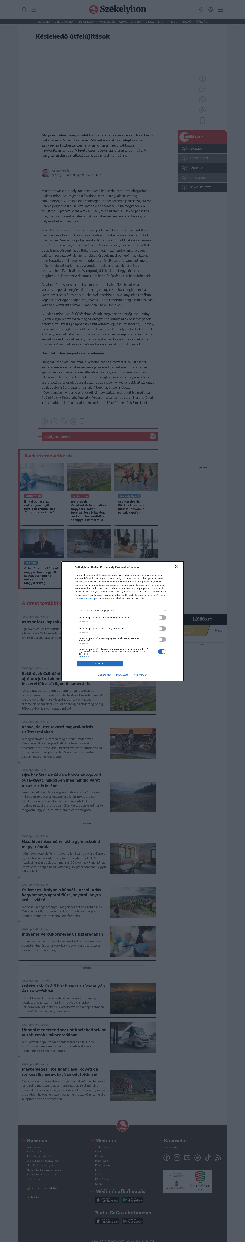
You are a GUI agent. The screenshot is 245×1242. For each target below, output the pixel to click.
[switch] (162, 617)
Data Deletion (104, 675)
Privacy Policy (140, 675)
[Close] (177, 568)
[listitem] (122, 610)
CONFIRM (100, 663)
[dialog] (123, 621)
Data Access (122, 675)
